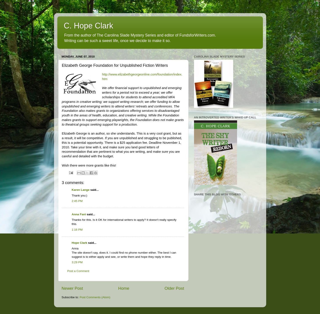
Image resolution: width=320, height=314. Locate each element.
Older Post (174, 288)
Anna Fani (79, 214)
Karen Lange (81, 189)
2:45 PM (77, 201)
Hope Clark (79, 242)
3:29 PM (77, 262)
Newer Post (72, 288)
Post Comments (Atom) (95, 297)
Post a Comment (78, 271)
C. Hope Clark (88, 25)
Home (123, 288)
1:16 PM (77, 229)
